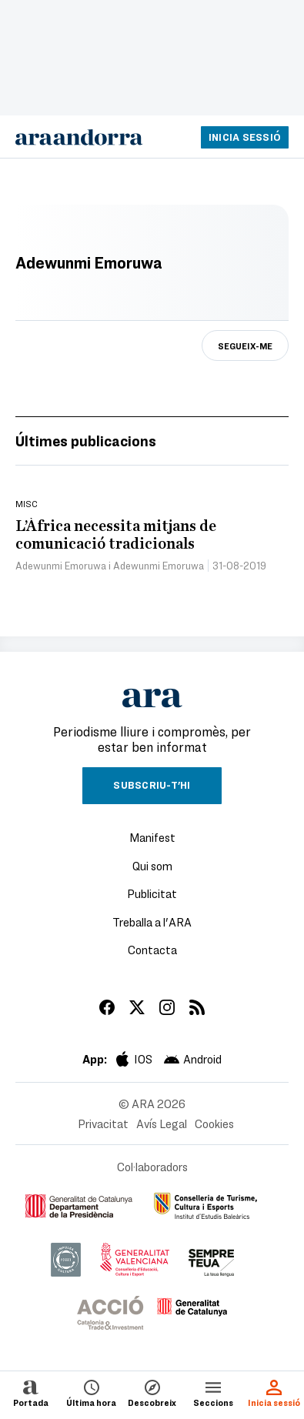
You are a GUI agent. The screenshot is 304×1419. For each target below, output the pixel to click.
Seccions (213, 1392)
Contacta (152, 950)
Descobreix (152, 1392)
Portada (30, 1392)
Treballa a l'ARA (152, 922)
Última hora (91, 1392)
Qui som (152, 866)
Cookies (214, 1123)
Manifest (152, 837)
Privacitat (103, 1123)
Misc (26, 503)
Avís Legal (161, 1123)
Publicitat (152, 893)
